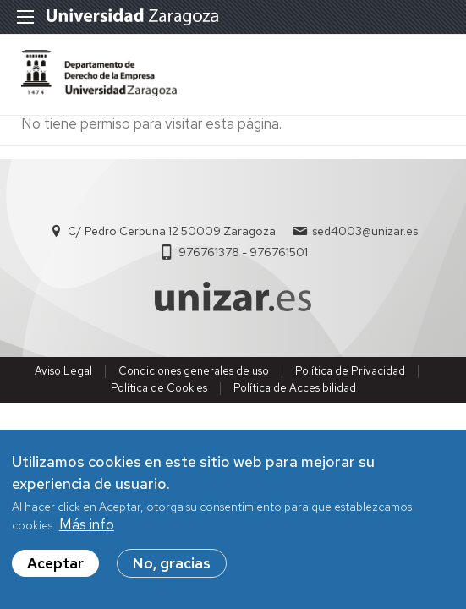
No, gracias (172, 564)
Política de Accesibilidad (294, 388)
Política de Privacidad (350, 371)
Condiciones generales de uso (193, 371)
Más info (86, 525)
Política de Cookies (159, 388)
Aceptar (55, 564)
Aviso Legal (63, 371)
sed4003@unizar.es (365, 231)
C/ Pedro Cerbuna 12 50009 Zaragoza (172, 231)
